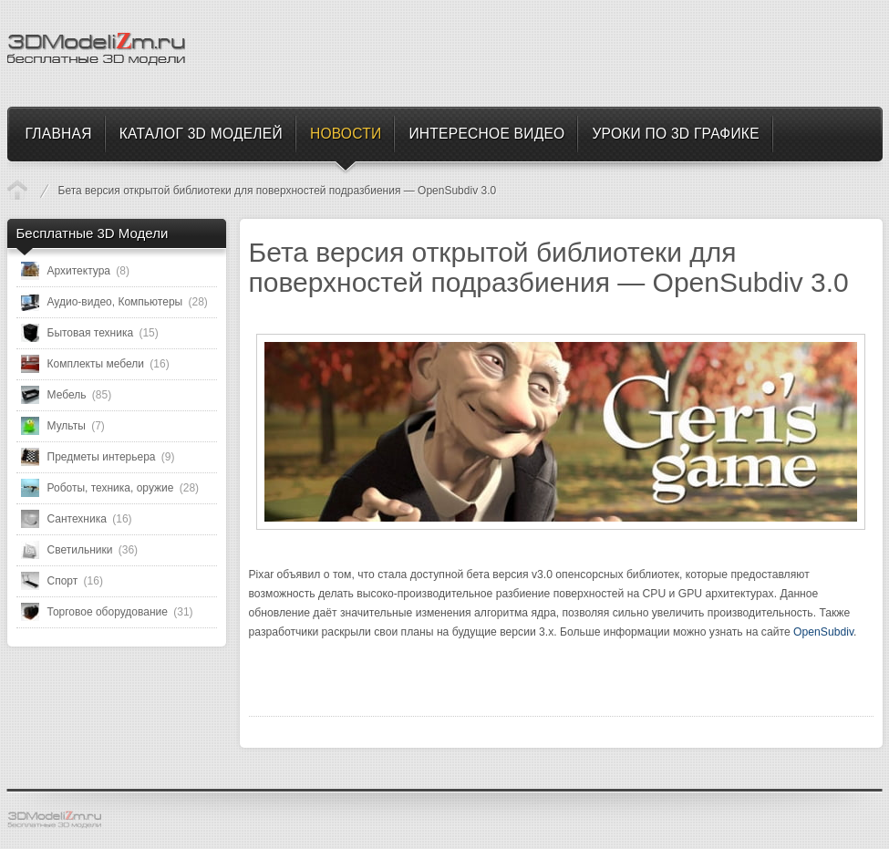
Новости (17, 190)
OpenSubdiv (823, 632)
